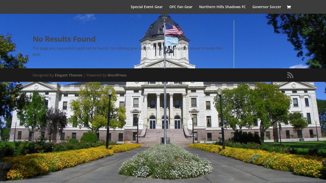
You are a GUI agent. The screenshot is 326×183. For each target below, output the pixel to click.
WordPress (117, 75)
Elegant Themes (69, 75)
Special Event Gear (147, 7)
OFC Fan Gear (181, 7)
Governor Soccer (266, 7)
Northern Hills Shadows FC (222, 7)
